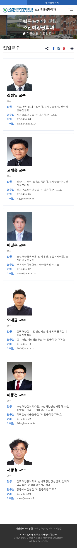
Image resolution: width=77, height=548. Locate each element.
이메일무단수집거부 (43, 528)
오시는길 (58, 528)
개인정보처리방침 (24, 528)
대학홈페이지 (52, 2)
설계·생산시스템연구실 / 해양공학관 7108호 (41, 339)
